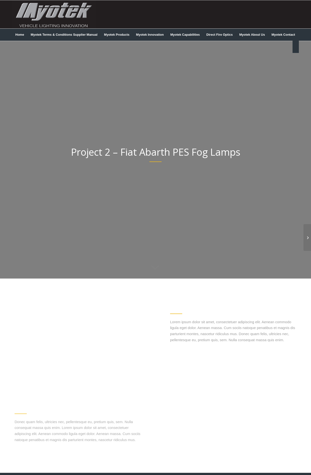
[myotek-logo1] (54, 14)
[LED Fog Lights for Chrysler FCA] (307, 237)
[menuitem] (19, 35)
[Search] (296, 47)
